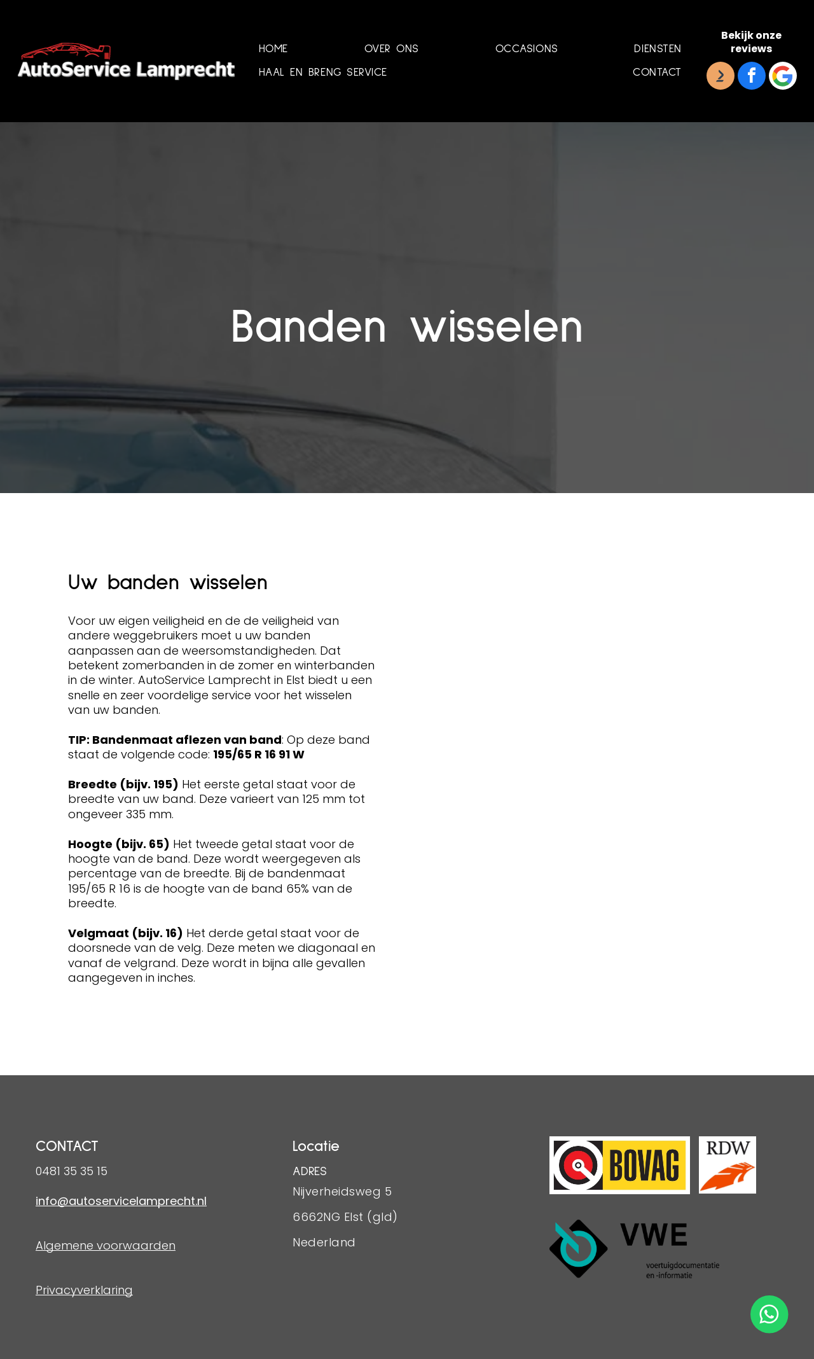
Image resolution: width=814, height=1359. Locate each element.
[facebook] (752, 77)
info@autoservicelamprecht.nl (121, 1201)
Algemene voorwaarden (106, 1245)
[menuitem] (273, 49)
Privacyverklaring (84, 1290)
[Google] (783, 77)
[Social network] (721, 77)
